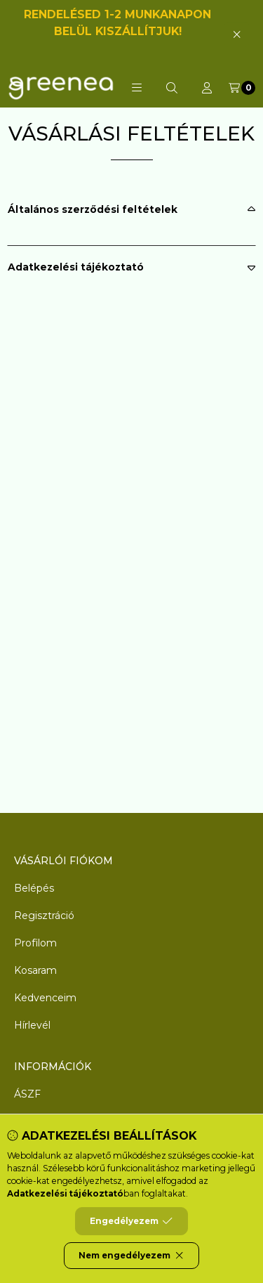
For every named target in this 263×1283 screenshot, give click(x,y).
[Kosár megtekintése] (242, 88)
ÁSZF (27, 1094)
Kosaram (35, 970)
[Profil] (207, 88)
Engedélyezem (131, 1221)
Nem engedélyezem (131, 1255)
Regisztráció (44, 915)
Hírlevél (32, 1025)
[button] (137, 88)
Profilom (35, 943)
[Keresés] (172, 88)
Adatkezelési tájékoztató (76, 267)
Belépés (34, 888)
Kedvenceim (45, 997)
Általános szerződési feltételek (92, 209)
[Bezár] (236, 34)
